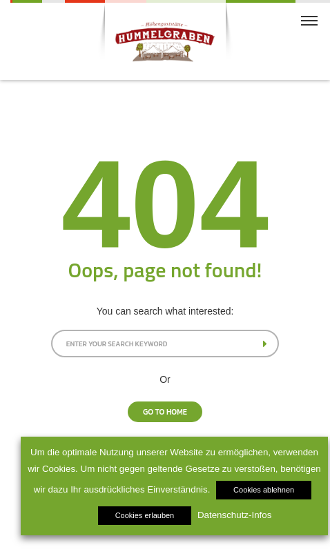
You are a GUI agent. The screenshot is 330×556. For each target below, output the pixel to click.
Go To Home (165, 411)
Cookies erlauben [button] (145, 515)
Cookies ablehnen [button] (263, 490)
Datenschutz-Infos (234, 515)
